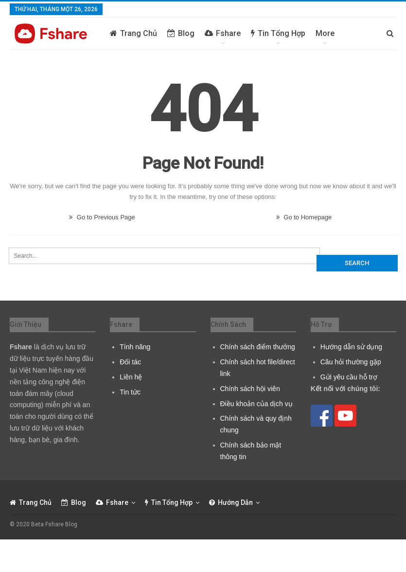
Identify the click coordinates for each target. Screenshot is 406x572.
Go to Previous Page (102, 217)
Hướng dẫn (231, 502)
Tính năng (135, 347)
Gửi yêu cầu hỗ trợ (348, 377)
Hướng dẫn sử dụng (351, 347)
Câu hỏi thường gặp (350, 362)
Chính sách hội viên (250, 389)
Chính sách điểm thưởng (257, 347)
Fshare (223, 33)
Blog (180, 33)
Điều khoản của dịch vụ (256, 404)
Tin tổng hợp (278, 33)
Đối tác (130, 362)
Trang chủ (133, 33)
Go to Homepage (304, 217)
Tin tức (130, 392)
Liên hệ (131, 377)
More (325, 33)
